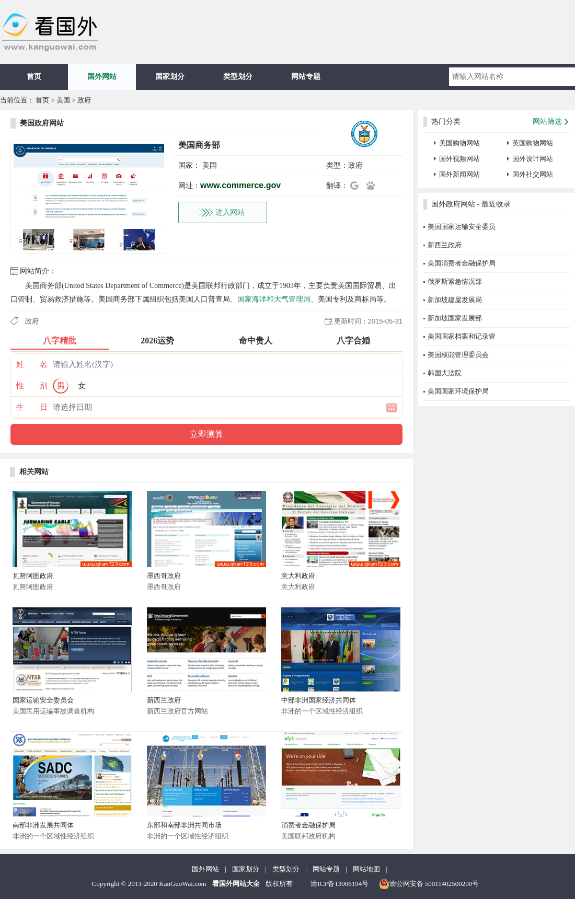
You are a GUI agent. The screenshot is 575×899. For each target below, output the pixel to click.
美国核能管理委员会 (458, 355)
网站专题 (305, 76)
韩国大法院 (445, 373)
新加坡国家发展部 (455, 318)
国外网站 (102, 76)
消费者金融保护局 (308, 825)
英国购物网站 (532, 143)
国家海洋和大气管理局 (273, 299)
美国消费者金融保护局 (462, 263)
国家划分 (170, 76)
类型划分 (237, 76)
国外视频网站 (459, 159)
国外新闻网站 (459, 174)
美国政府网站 (42, 123)
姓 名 (32, 364)
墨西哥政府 (164, 576)
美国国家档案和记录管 (462, 336)
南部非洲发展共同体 (43, 825)
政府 (84, 100)
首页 (34, 76)
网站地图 (366, 869)
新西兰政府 (164, 700)
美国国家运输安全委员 (462, 226)
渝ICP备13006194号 (339, 884)
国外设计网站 (532, 159)
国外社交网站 (532, 174)
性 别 (32, 386)
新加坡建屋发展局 (455, 300)
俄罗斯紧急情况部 (455, 281)
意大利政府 (298, 576)
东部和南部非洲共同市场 (184, 825)
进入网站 (230, 212)
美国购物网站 (459, 143)
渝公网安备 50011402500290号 (429, 884)
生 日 (32, 407)
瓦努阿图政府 (33, 576)
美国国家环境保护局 (458, 391)
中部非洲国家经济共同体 (318, 700)
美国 (63, 100)
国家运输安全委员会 (43, 700)
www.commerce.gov (240, 185)
